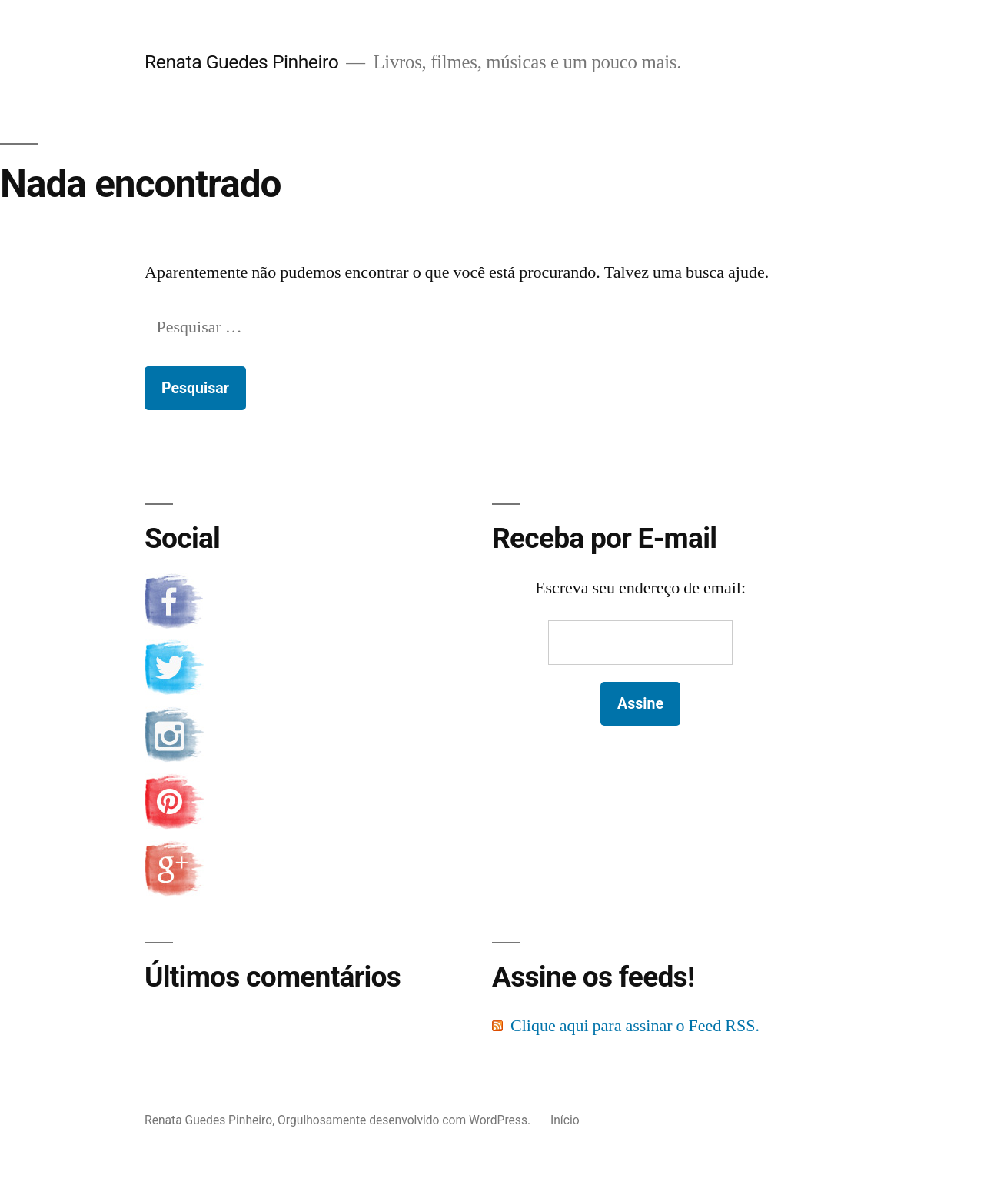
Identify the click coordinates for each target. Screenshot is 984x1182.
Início (565, 1120)
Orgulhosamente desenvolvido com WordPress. (406, 1120)
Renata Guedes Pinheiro (241, 62)
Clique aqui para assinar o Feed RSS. (635, 1026)
